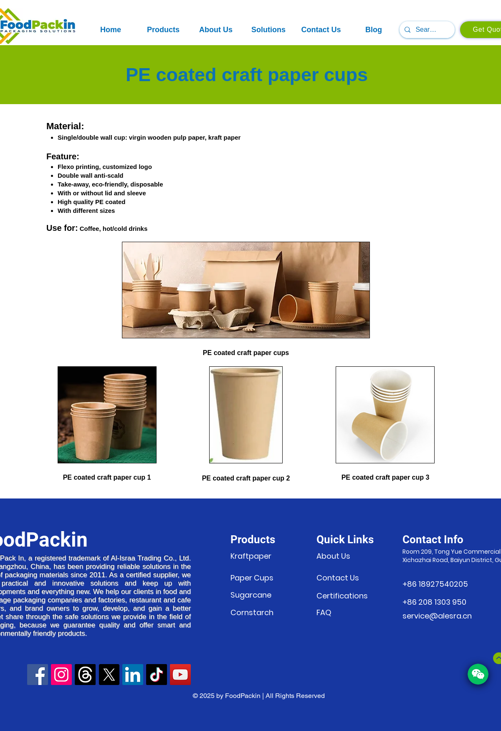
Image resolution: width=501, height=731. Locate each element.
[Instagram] (61, 674)
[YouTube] (180, 674)
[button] (163, 29)
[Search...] (426, 29)
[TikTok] (156, 674)
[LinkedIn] (132, 674)
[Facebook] (37, 674)
